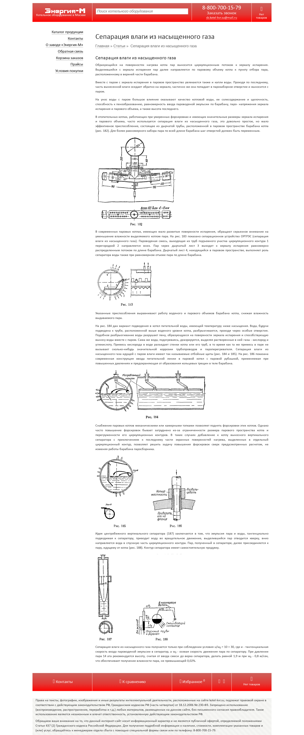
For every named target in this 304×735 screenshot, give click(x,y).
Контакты (75, 39)
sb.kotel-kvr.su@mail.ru (221, 17)
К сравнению (132, 682)
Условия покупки (69, 71)
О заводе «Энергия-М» (64, 45)
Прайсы (76, 64)
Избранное (192, 682)
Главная (102, 46)
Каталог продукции (67, 32)
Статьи (119, 46)
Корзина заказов (69, 58)
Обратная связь (70, 52)
